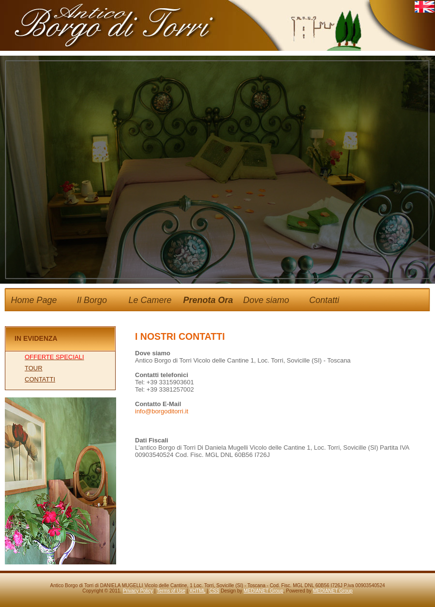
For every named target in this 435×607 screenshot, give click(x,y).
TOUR (34, 368)
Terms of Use (171, 590)
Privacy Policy (138, 590)
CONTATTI (40, 379)
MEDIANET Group (263, 590)
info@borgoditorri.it (161, 411)
